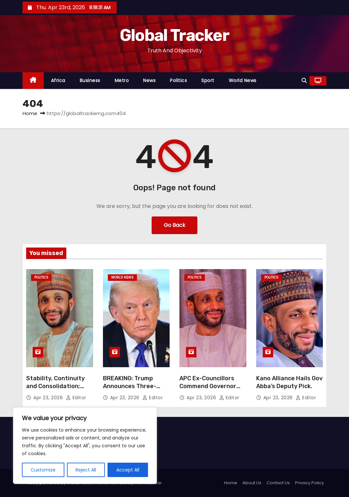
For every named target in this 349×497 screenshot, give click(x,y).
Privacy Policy (309, 483)
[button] (304, 80)
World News (243, 80)
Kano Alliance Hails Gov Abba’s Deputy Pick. (289, 382)
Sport (207, 80)
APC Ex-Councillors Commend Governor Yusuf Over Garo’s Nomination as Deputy (211, 390)
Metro (122, 80)
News (149, 80)
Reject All (86, 470)
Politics (178, 80)
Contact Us (278, 483)
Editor (76, 397)
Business (90, 80)
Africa (58, 80)
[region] (85, 445)
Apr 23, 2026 (48, 397)
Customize (43, 470)
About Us (251, 483)
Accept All (127, 470)
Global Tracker (174, 35)
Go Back (174, 225)
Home (30, 113)
